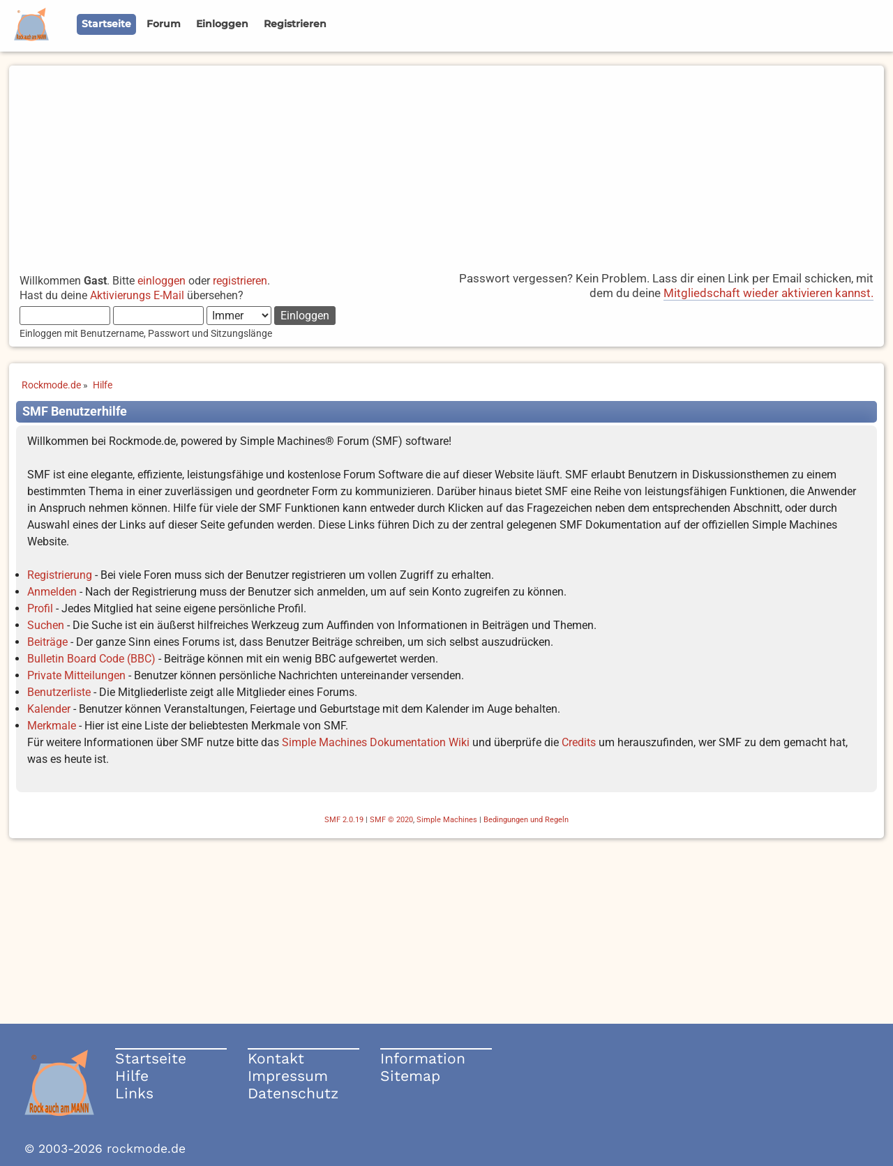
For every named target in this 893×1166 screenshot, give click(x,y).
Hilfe (132, 1075)
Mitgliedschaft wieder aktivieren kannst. (768, 293)
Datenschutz (293, 1093)
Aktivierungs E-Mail (137, 295)
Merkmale (51, 725)
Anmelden (52, 591)
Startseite (150, 1058)
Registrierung (59, 575)
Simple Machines (447, 819)
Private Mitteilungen (76, 675)
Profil (40, 608)
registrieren (240, 280)
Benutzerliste (59, 692)
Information (422, 1058)
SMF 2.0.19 (343, 819)
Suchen (45, 625)
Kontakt (276, 1058)
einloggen (161, 280)
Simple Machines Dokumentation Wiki (376, 742)
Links (134, 1093)
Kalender (48, 709)
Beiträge (47, 642)
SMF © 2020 (391, 819)
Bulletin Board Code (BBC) (91, 658)
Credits (579, 742)
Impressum (288, 1075)
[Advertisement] (446, 163)
